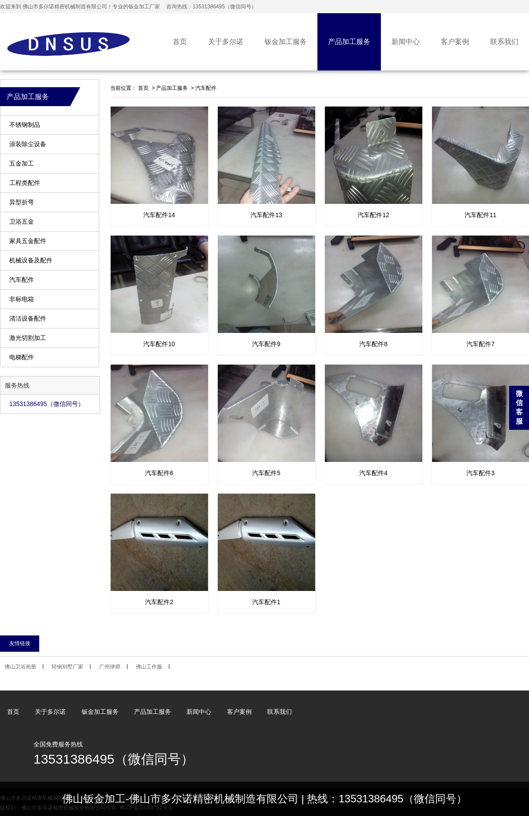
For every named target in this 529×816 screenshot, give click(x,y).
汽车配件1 (266, 602)
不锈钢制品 (24, 124)
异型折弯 (21, 202)
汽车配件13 (266, 214)
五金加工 (21, 163)
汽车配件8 (373, 343)
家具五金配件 (27, 241)
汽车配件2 (159, 602)
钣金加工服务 (285, 41)
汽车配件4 (373, 472)
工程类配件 (24, 183)
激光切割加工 (27, 338)
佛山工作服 (149, 667)
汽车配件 (21, 279)
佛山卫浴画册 (20, 667)
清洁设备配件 (27, 318)
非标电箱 (21, 299)
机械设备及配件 (30, 260)
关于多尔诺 (225, 41)
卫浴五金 (21, 221)
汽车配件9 (266, 343)
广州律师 (109, 667)
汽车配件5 (266, 472)
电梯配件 (21, 357)
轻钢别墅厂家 (67, 667)
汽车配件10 (159, 343)
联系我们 (504, 41)
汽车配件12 (373, 214)
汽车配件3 (480, 472)
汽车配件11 (480, 214)
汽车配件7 (480, 343)
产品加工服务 (349, 41)
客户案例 (455, 41)
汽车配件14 (159, 214)
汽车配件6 (159, 472)
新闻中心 (405, 41)
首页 (180, 41)
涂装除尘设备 (27, 144)
